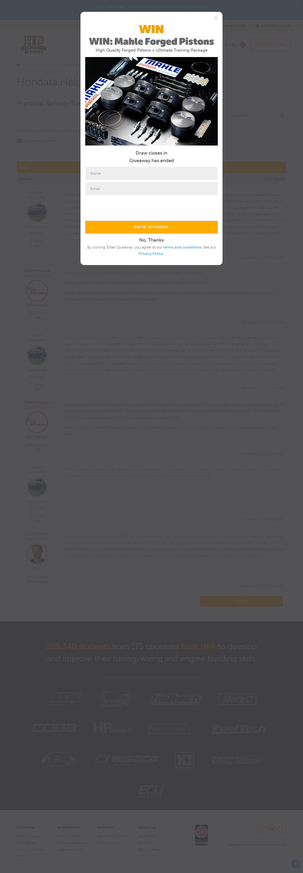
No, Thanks (151, 240)
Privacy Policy (151, 253)
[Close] (216, 18)
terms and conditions (182, 247)
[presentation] (121, 207)
